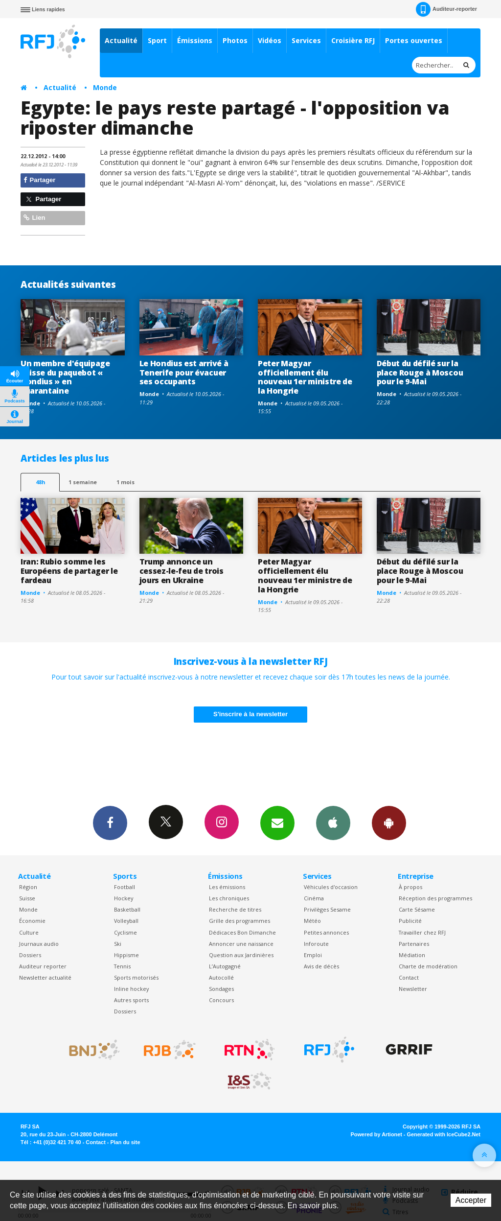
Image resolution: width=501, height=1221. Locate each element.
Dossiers (30, 955)
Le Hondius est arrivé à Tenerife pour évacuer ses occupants (183, 372)
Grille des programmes (239, 920)
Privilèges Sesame (327, 909)
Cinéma (314, 898)
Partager (39, 180)
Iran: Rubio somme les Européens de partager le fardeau (69, 571)
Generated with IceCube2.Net (443, 1134)
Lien (34, 217)
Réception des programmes (435, 898)
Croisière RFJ (353, 40)
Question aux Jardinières (241, 955)
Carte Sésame (417, 909)
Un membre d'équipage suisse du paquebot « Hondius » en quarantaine (65, 377)
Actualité (121, 40)
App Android (389, 822)
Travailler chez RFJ (422, 932)
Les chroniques (229, 898)
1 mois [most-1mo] (125, 482)
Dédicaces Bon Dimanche (242, 932)
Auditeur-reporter (446, 9)
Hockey (123, 898)
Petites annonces (326, 932)
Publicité (410, 920)
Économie (32, 920)
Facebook (110, 822)
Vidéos (269, 40)
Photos (235, 40)
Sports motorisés (136, 977)
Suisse (27, 898)
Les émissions (227, 887)
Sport (157, 40)
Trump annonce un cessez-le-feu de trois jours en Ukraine (181, 571)
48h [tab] (40, 482)
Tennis (122, 966)
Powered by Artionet (376, 1134)
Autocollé (221, 977)
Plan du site (125, 1142)
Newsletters (277, 822)
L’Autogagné (225, 966)
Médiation (412, 955)
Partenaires (414, 943)
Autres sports (131, 1000)
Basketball (127, 909)
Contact (409, 977)
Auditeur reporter (43, 966)
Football (124, 887)
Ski (117, 943)
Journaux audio (39, 943)
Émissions (194, 40)
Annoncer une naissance (241, 943)
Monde (105, 87)
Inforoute (316, 943)
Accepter (470, 1200)
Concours (221, 1000)
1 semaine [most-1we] (82, 482)
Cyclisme (125, 932)
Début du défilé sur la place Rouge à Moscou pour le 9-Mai (420, 372)
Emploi (313, 955)
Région (28, 887)
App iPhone (333, 822)
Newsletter (413, 989)
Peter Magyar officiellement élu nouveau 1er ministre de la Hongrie (305, 377)
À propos (410, 887)
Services (306, 40)
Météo (312, 920)
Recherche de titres (235, 909)
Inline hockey (131, 989)
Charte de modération (428, 966)
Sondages (221, 989)
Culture (29, 932)
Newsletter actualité (45, 977)
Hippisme (126, 955)
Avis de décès (321, 966)
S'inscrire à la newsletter (250, 714)
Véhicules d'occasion (331, 887)
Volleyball (126, 920)
